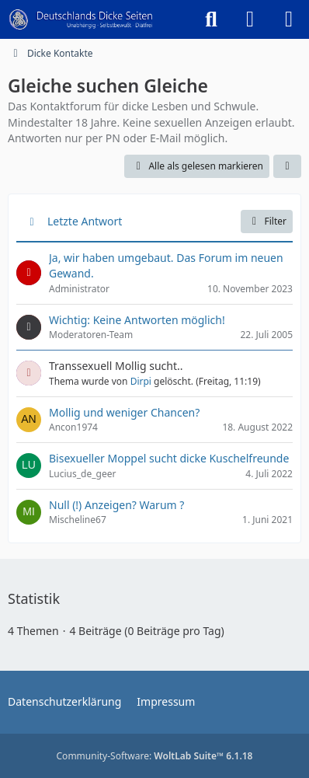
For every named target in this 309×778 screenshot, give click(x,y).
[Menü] (288, 19)
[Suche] (211, 19)
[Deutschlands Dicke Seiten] (81, 19)
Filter (266, 221)
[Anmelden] (250, 19)
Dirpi (140, 381)
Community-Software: (155, 755)
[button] (287, 166)
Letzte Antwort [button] (84, 221)
